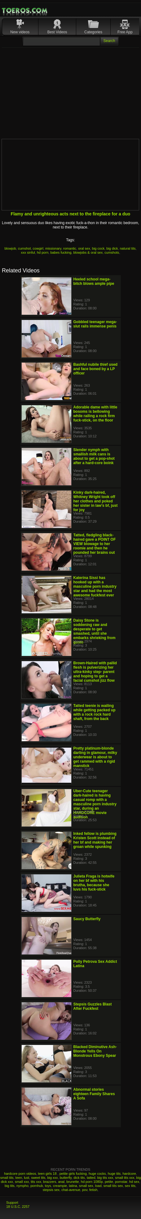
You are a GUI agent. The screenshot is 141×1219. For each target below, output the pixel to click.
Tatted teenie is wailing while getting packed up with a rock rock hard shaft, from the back (94, 712)
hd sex (134, 1182)
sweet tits (38, 1177)
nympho (22, 1186)
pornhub (36, 1186)
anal (61, 1182)
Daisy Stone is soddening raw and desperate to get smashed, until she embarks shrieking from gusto (94, 631)
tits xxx (36, 1182)
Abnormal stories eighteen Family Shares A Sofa (94, 1093)
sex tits (130, 1186)
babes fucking (60, 252)
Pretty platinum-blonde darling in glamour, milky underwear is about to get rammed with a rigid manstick (95, 757)
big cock (98, 248)
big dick (112, 248)
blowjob (10, 248)
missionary (53, 248)
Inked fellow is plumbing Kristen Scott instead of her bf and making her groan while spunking (95, 840)
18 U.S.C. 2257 (17, 1206)
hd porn (42, 252)
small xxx (22, 1182)
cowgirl (38, 248)
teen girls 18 (48, 1173)
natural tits (128, 248)
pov (84, 1190)
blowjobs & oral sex (88, 252)
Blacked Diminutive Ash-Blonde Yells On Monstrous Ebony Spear (95, 1051)
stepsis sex (51, 1190)
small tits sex (113, 1186)
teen (18, 1177)
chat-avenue (70, 1190)
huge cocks (97, 1173)
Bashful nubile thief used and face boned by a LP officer (95, 368)
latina (73, 1186)
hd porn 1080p (92, 1182)
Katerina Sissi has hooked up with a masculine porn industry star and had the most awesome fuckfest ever (95, 586)
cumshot (24, 248)
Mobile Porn (25, 10)
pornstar (121, 1182)
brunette (72, 1182)
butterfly (66, 1177)
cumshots (111, 252)
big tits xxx (105, 1177)
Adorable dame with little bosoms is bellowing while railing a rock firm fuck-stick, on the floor (95, 413)
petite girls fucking (73, 1173)
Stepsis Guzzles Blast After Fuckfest (92, 1006)
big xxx (52, 1177)
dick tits (79, 1177)
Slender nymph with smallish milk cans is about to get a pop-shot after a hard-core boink (94, 456)
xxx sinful (28, 252)
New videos (19, 32)
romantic (69, 248)
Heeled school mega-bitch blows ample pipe (93, 281)
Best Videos (57, 32)
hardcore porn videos (20, 1173)
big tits (10, 1186)
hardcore (129, 1173)
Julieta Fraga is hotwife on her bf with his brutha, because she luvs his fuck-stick (94, 883)
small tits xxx (124, 1177)
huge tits (114, 1173)
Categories (93, 32)
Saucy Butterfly (87, 919)
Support (12, 1202)
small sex (86, 1186)
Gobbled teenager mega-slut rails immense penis (95, 324)
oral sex (84, 248)
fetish (93, 1190)
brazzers (49, 1182)
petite (109, 1182)
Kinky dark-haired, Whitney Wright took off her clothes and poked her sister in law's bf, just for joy (95, 501)
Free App (125, 32)
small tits (7, 1177)
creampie (60, 1186)
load (98, 1186)
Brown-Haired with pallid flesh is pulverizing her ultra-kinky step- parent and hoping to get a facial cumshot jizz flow (95, 672)
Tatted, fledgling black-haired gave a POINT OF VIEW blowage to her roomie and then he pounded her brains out (94, 544)
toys (48, 1186)
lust (26, 1177)
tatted (91, 1177)
